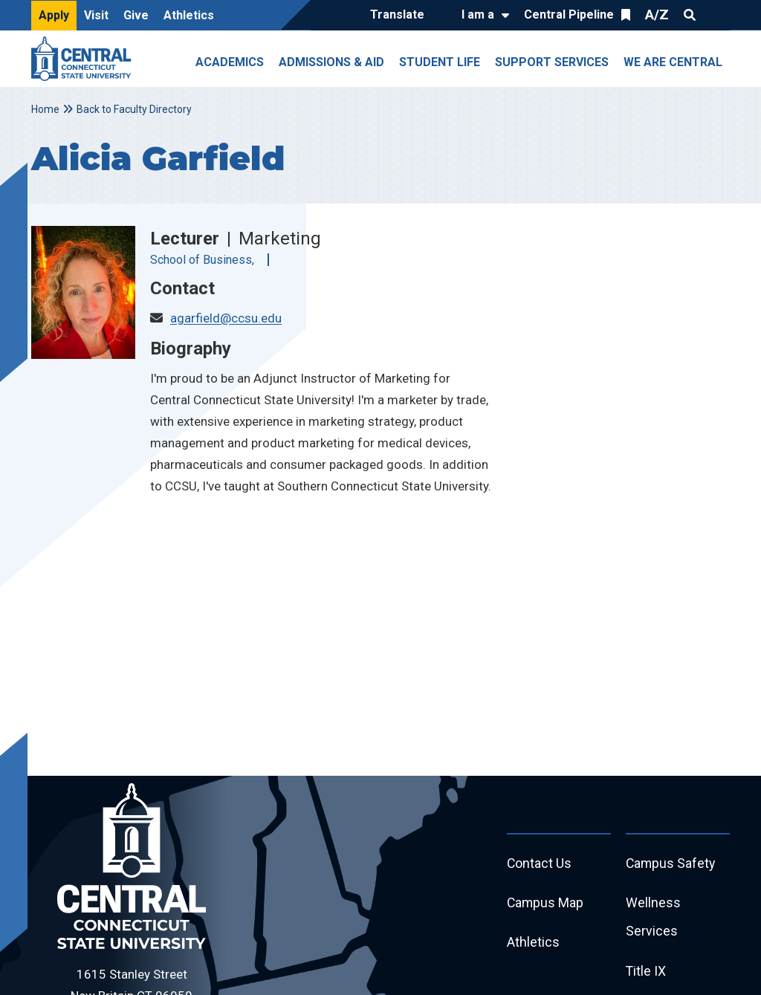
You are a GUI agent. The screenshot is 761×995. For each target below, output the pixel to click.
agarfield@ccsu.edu (226, 318)
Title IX (646, 973)
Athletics (188, 15)
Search (689, 15)
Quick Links (716, 15)
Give (136, 15)
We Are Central (673, 62)
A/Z (657, 14)
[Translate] (401, 15)
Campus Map (546, 904)
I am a (478, 14)
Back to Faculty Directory (134, 109)
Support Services (552, 62)
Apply (54, 15)
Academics (229, 62)
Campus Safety (671, 864)
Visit (96, 15)
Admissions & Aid (331, 62)
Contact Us (539, 864)
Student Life (439, 62)
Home (45, 109)
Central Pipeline (569, 14)
